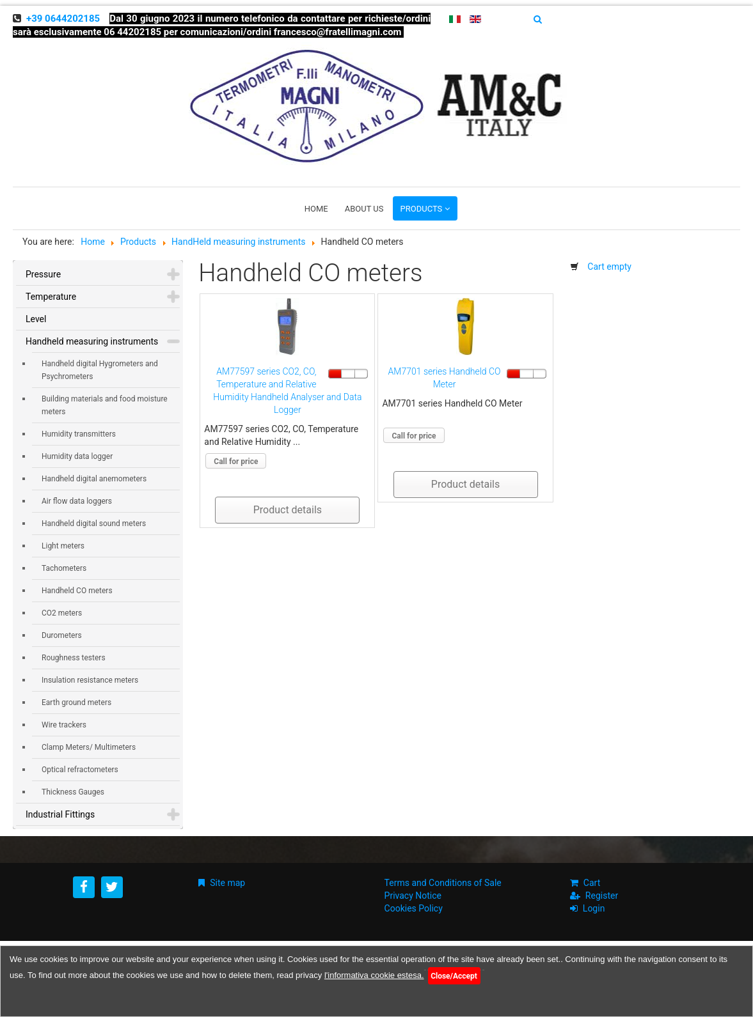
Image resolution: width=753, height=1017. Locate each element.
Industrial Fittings (60, 814)
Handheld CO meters (77, 590)
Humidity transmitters (79, 434)
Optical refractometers (80, 769)
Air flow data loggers (77, 501)
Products (421, 208)
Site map (227, 883)
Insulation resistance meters (90, 680)
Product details (287, 510)
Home (316, 208)
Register (601, 895)
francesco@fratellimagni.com (338, 32)
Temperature (51, 296)
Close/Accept (454, 976)
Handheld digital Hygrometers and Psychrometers (100, 370)
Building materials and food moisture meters (105, 405)
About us (364, 208)
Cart (591, 883)
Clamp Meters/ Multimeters (89, 747)
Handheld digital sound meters (94, 523)
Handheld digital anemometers (94, 478)
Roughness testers (74, 657)
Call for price (236, 461)
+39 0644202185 (63, 18)
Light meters (63, 545)
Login (594, 908)
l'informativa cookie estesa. (374, 975)
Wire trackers (64, 724)
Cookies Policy (413, 908)
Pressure (43, 274)
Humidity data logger (77, 456)
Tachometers (64, 568)
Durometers (62, 635)
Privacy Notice (412, 895)
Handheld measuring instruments (92, 341)
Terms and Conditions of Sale (443, 883)
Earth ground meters (76, 702)
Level (36, 319)
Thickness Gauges (73, 792)
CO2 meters (62, 613)
